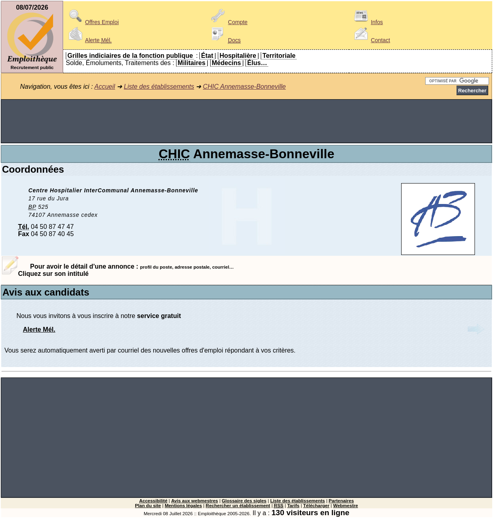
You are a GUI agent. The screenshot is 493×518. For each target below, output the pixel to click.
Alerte (89, 40)
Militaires (191, 62)
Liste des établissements (159, 86)
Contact (370, 40)
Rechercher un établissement (238, 505)
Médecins (226, 62)
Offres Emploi (92, 22)
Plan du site (148, 505)
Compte (228, 22)
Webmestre (345, 505)
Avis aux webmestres (194, 500)
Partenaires (341, 500)
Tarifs (293, 505)
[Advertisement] (246, 121)
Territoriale (278, 55)
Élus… (257, 62)
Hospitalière (237, 55)
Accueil (104, 86)
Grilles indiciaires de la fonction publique (130, 55)
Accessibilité (153, 500)
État (207, 55)
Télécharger (316, 505)
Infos (367, 22)
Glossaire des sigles (244, 500)
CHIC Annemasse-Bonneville (244, 86)
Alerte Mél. (39, 329)
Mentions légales (183, 505)
